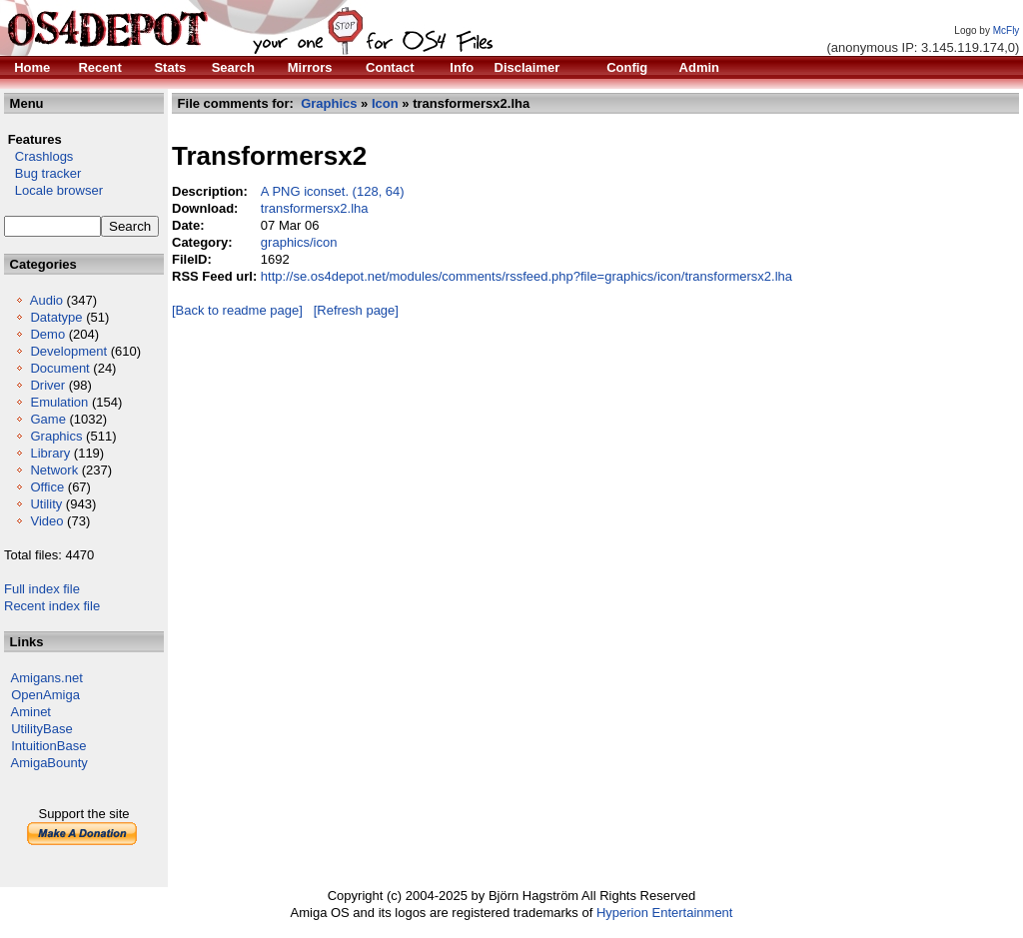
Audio (46, 300)
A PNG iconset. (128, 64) (333, 191)
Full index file (42, 588)
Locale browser (53, 190)
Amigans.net (47, 677)
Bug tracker (42, 173)
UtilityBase (41, 728)
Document (59, 368)
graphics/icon (299, 242)
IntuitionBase (48, 745)
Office (47, 486)
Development (68, 351)
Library (50, 453)
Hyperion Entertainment (664, 912)
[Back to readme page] (237, 310)
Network (54, 470)
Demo (47, 334)
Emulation (59, 402)
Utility (46, 503)
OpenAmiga (45, 694)
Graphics (56, 436)
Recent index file (52, 605)
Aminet (31, 711)
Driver (47, 385)
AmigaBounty (49, 762)
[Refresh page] (356, 310)
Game (47, 419)
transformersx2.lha (315, 208)
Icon (385, 103)
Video (46, 520)
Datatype (56, 317)
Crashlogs (38, 156)
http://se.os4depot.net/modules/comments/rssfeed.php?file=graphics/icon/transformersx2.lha (526, 276)
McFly (1006, 30)
